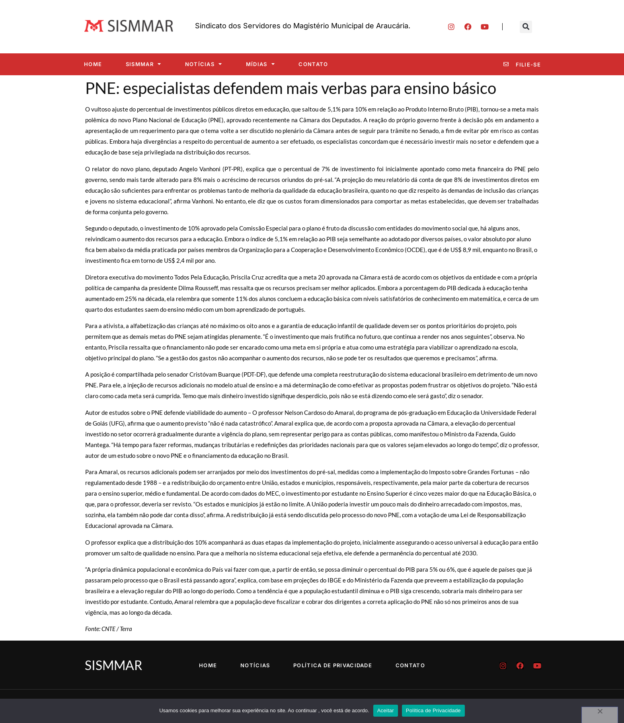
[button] (526, 27)
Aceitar (385, 710)
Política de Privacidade (333, 665)
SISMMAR (143, 64)
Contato (313, 64)
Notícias (203, 64)
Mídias (260, 64)
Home (93, 64)
